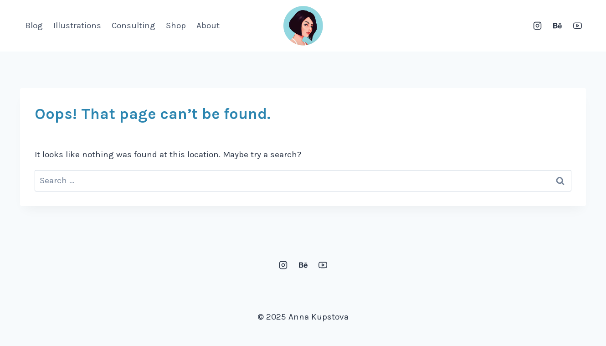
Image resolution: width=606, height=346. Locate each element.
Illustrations (77, 26)
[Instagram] (537, 26)
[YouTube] (577, 26)
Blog (34, 26)
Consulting (133, 26)
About (208, 26)
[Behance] (557, 26)
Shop (176, 26)
